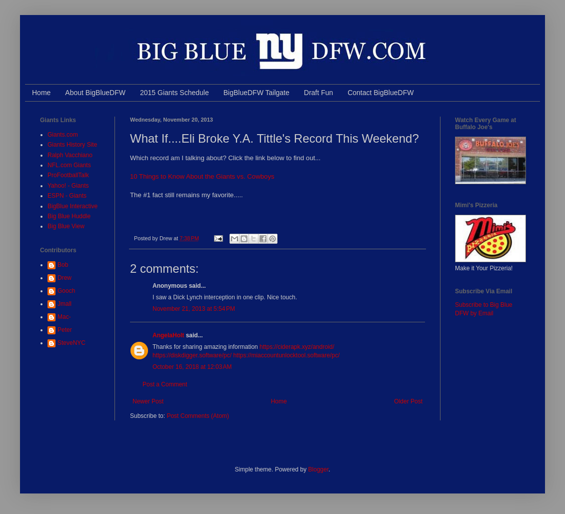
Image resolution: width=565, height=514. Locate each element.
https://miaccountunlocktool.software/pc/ (286, 355)
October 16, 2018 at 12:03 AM (192, 366)
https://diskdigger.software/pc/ (192, 355)
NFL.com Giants (69, 165)
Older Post (408, 401)
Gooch (66, 290)
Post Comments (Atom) (197, 415)
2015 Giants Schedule (174, 93)
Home (41, 93)
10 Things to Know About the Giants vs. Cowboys (202, 176)
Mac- (64, 316)
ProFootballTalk (68, 175)
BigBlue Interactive (73, 206)
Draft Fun (318, 93)
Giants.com (63, 134)
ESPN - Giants (67, 195)
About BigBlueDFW (95, 93)
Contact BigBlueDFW (381, 93)
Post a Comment (164, 384)
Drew (65, 277)
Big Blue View (66, 226)
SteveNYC (72, 342)
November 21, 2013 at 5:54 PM (193, 308)
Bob (63, 264)
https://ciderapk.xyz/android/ (297, 346)
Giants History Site (72, 144)
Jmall (65, 303)
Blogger (318, 469)
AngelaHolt (168, 335)
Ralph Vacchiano (70, 155)
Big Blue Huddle (69, 216)
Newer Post (148, 401)
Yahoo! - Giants (68, 185)
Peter (65, 329)
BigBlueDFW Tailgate (257, 93)
